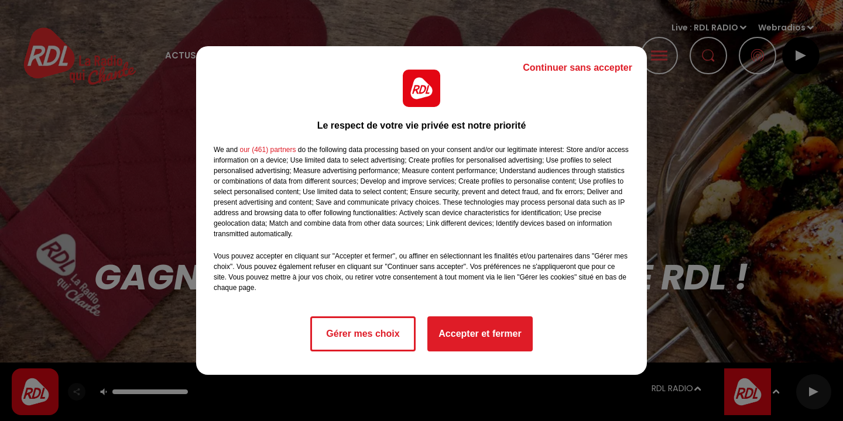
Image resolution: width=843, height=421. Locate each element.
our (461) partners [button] (267, 150)
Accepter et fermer (479, 334)
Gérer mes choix (362, 334)
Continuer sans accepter (577, 68)
